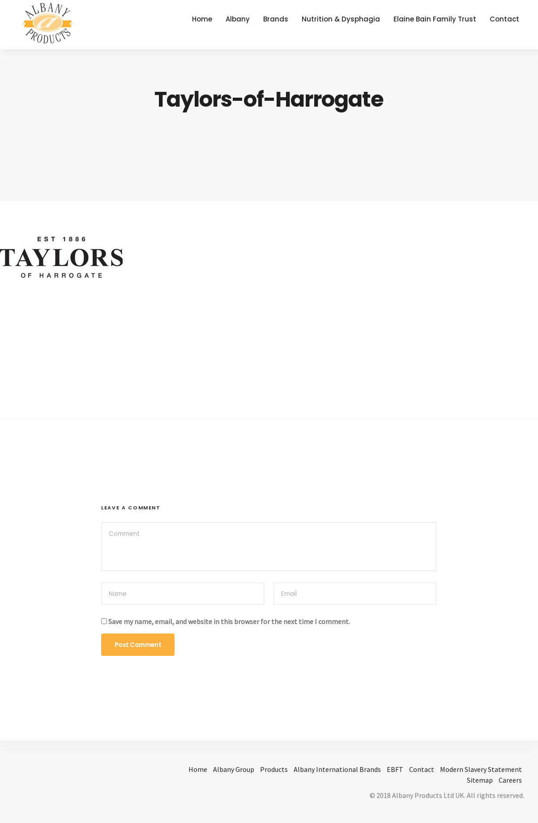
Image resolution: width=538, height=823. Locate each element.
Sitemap (480, 780)
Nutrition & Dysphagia (341, 19)
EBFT (395, 769)
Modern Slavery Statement (481, 769)
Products (274, 769)
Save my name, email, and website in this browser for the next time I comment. (229, 621)
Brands (275, 19)
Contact (504, 19)
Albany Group (233, 769)
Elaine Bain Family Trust (434, 19)
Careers (510, 780)
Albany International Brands (337, 769)
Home (202, 19)
